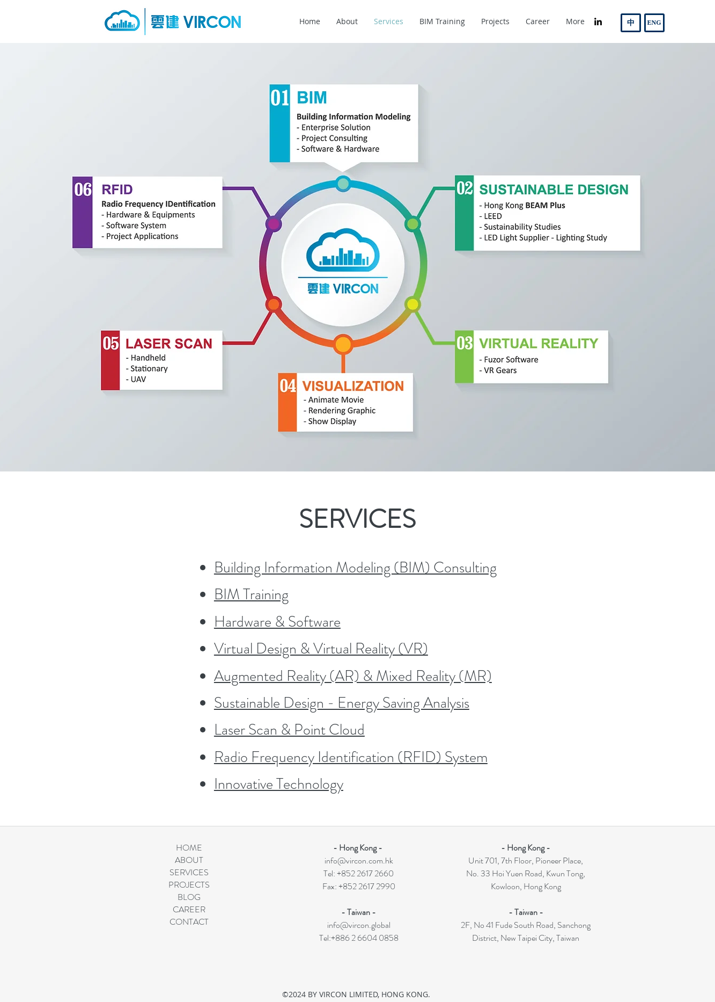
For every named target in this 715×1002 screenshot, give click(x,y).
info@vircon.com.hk (359, 860)
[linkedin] (598, 21)
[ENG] (654, 22)
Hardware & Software (277, 622)
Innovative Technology (278, 784)
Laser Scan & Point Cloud (289, 729)
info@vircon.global (358, 925)
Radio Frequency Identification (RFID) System (351, 757)
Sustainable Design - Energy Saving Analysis (341, 703)
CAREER (189, 909)
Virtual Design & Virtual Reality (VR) (321, 648)
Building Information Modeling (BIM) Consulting (355, 567)
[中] (631, 22)
